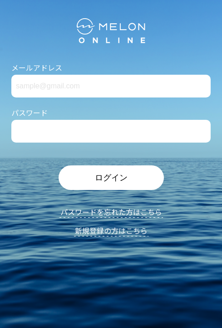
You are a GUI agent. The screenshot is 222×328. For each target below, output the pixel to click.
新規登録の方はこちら (111, 231)
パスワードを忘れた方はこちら (111, 212)
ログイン (111, 177)
